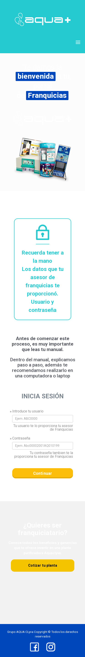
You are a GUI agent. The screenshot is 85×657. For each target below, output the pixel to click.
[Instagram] (50, 647)
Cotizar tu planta (42, 565)
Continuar (42, 473)
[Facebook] (34, 647)
